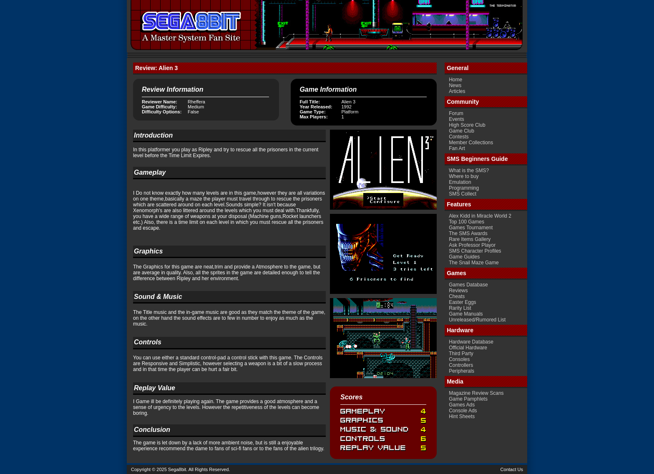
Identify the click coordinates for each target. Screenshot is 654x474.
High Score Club (467, 125)
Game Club (461, 131)
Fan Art (457, 148)
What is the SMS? (469, 170)
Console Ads (463, 411)
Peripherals (461, 371)
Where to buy (463, 176)
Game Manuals (466, 314)
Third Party (461, 353)
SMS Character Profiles (475, 251)
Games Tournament (471, 228)
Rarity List (460, 308)
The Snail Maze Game (473, 263)
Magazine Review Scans (476, 393)
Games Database (468, 285)
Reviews (458, 290)
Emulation (460, 182)
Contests (458, 137)
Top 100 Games (466, 222)
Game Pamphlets (468, 399)
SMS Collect (462, 194)
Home (455, 80)
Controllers (461, 365)
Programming (464, 188)
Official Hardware (468, 348)
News (455, 85)
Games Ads (462, 405)
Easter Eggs (462, 302)
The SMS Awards (468, 233)
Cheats (457, 296)
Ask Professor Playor (472, 245)
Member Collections (471, 142)
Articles (457, 91)
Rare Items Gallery (469, 239)
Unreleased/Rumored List (477, 320)
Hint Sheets (462, 416)
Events (456, 119)
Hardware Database (471, 342)
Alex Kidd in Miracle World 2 (480, 216)
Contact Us (512, 469)
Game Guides (464, 257)
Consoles (459, 359)
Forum (456, 113)
